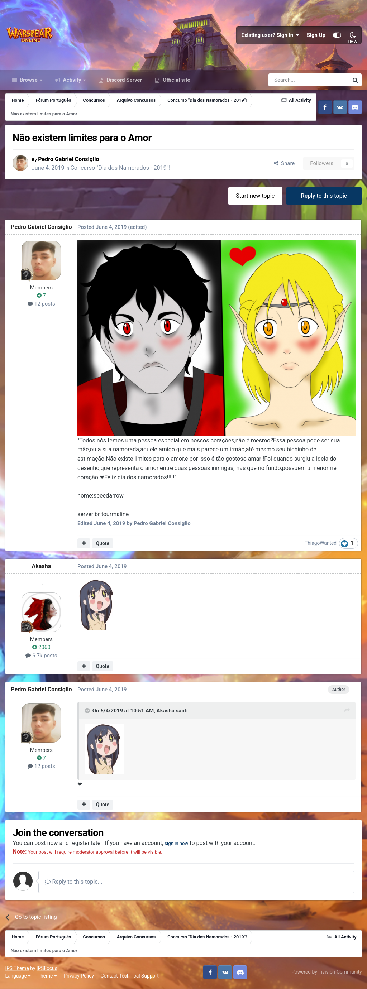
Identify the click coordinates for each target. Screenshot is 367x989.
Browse (28, 81)
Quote (102, 545)
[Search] (289, 81)
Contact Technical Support (130, 978)
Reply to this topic (324, 197)
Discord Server (123, 81)
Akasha (41, 568)
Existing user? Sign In (270, 35)
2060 (42, 649)
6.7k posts (41, 657)
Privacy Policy (79, 978)
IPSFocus (47, 970)
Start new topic (255, 197)
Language (18, 978)
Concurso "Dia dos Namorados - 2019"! (122, 169)
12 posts (42, 305)
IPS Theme (17, 970)
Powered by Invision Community (326, 974)
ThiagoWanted (321, 545)
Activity (72, 81)
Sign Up (316, 36)
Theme (47, 978)
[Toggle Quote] (88, 712)
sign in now (180, 845)
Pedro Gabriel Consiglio (70, 160)
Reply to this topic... (75, 883)
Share (284, 165)
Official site (175, 81)
